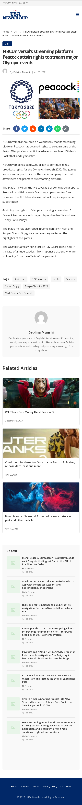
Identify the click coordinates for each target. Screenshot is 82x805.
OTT (16, 31)
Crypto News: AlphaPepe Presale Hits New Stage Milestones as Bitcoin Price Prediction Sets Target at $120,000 (47, 702)
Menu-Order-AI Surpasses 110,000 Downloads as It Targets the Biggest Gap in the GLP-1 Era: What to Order (48, 561)
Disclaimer (65, 786)
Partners (25, 786)
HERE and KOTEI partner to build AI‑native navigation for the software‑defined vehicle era (47, 608)
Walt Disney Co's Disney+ (19, 293)
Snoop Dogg (12, 286)
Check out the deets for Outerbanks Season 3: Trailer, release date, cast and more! (40, 464)
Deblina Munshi (21, 72)
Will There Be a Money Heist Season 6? (29, 412)
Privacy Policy (50, 786)
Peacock (70, 279)
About (36, 786)
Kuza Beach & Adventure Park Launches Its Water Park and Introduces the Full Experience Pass (48, 678)
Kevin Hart (19, 279)
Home (5, 31)
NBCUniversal (39, 279)
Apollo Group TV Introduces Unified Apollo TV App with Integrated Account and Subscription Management (48, 584)
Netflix (56, 279)
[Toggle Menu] (78, 14)
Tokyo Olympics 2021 (36, 286)
